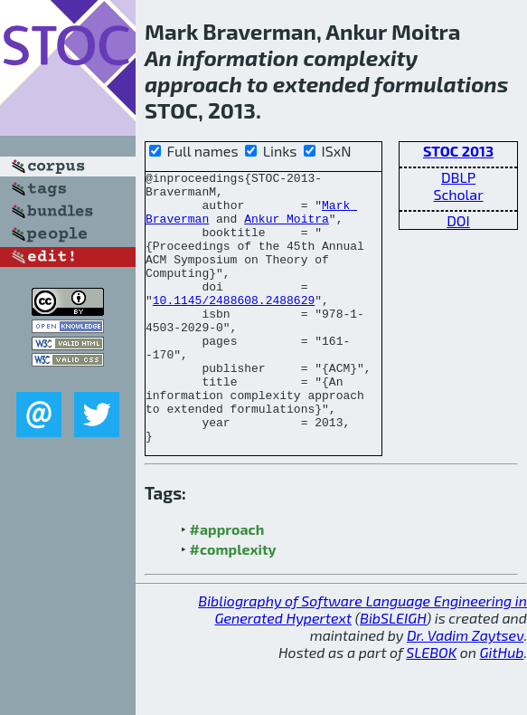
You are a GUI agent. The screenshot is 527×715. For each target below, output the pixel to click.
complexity (360, 57)
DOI (458, 220)
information (237, 57)
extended (321, 84)
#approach (227, 583)
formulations (441, 84)
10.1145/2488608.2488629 (234, 327)
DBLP (458, 177)
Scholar (458, 194)
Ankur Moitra (286, 229)
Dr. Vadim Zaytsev (465, 689)
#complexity (233, 603)
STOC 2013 (458, 150)
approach (193, 84)
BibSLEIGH (393, 672)
